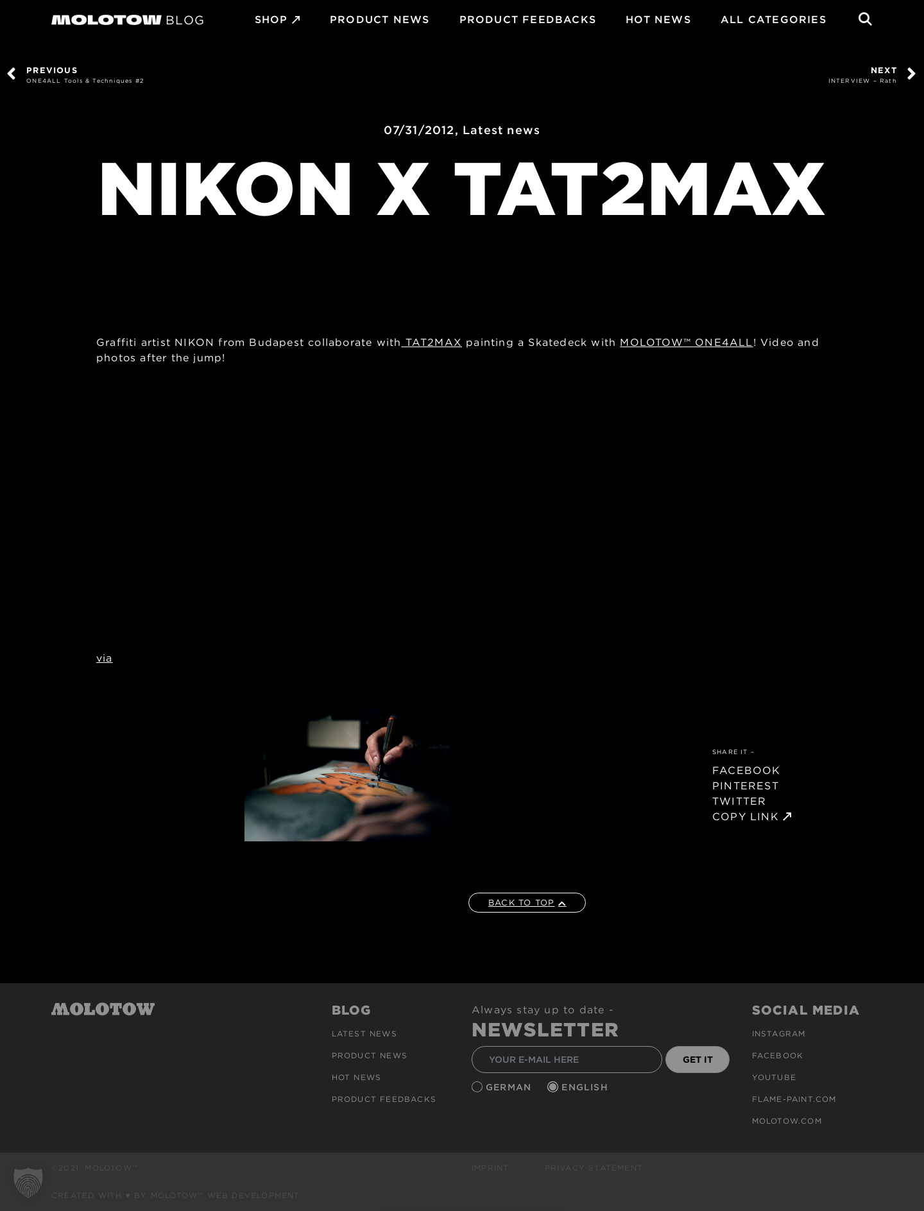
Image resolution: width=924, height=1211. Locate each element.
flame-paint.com (794, 1099)
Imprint (490, 1167)
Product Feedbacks (527, 19)
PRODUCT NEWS (379, 19)
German (510, 1087)
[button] (28, 1183)
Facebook (778, 1055)
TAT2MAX (431, 342)
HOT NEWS (658, 19)
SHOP (271, 19)
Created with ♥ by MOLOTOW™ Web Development (175, 1195)
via (104, 658)
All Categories (773, 19)
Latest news (501, 130)
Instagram (779, 1033)
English (586, 1087)
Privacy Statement (594, 1167)
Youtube (774, 1077)
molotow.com (787, 1121)
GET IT (698, 1059)
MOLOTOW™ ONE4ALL (686, 342)
